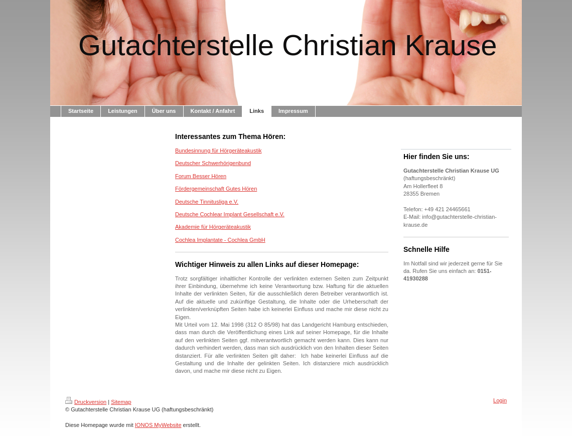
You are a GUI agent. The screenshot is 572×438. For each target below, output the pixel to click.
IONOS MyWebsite (158, 425)
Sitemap (121, 402)
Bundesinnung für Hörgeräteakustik (218, 151)
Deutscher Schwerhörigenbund (213, 163)
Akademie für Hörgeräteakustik (213, 227)
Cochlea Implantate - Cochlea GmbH (220, 240)
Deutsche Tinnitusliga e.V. (206, 202)
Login (500, 400)
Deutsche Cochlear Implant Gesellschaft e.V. (229, 214)
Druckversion (85, 402)
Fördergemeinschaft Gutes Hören (216, 189)
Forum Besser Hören (200, 176)
